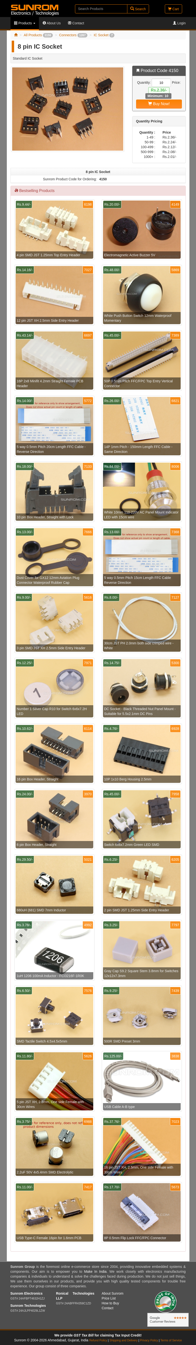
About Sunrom (113, 1293)
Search (138, 9)
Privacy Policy (149, 1340)
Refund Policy (98, 1340)
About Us (52, 23)
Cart (173, 9)
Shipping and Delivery (124, 1340)
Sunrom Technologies (28, 1306)
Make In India (95, 1271)
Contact (76, 23)
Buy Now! (159, 104)
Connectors (73, 35)
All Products (38, 35)
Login (179, 23)
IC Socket (104, 35)
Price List (109, 1298)
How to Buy (110, 1303)
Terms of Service (171, 1340)
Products (24, 23)
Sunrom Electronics (26, 1293)
